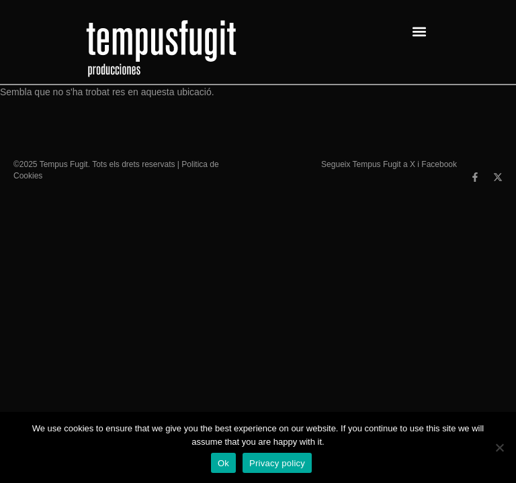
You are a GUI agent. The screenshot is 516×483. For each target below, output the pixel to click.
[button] (419, 31)
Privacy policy (277, 463)
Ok (223, 463)
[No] (499, 447)
